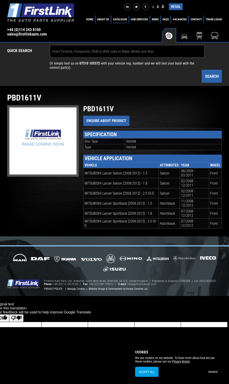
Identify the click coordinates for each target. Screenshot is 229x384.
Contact (196, 19)
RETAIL (175, 7)
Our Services (139, 19)
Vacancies (180, 19)
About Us (103, 19)
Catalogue (120, 19)
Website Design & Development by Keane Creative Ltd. (118, 288)
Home (89, 19)
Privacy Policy (53, 288)
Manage (213, 372)
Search (212, 76)
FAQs (166, 19)
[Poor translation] (16, 318)
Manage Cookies (76, 288)
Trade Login (214, 19)
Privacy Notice (181, 361)
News (155, 19)
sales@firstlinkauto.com (27, 34)
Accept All (147, 372)
